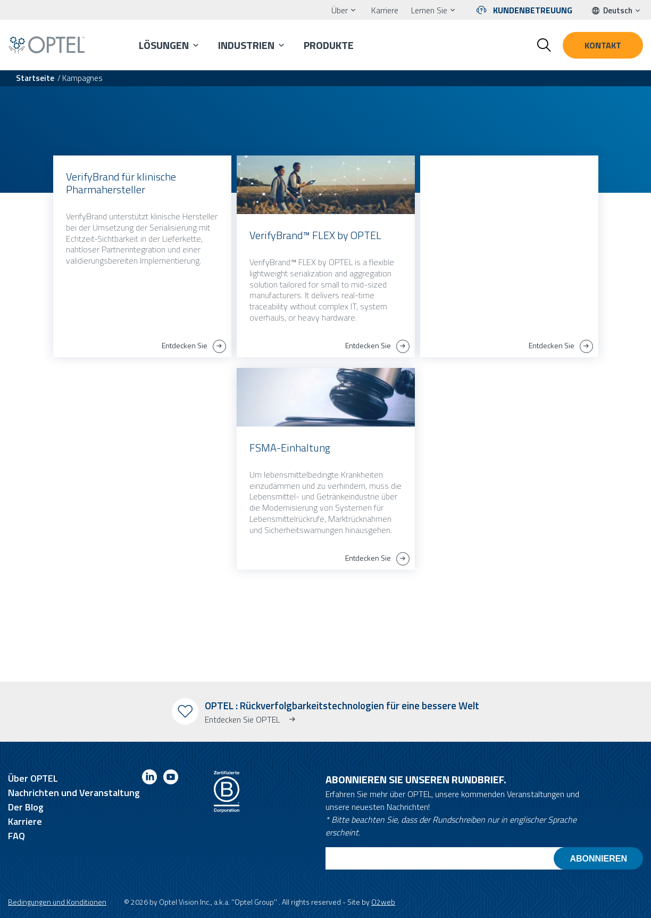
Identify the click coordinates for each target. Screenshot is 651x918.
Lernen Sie (429, 10)
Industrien (246, 45)
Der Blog (26, 807)
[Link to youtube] (170, 778)
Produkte (329, 45)
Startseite (35, 78)
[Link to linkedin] (149, 778)
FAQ (16, 836)
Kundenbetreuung (532, 10)
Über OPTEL (33, 778)
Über (339, 10)
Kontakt (603, 45)
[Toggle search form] (544, 45)
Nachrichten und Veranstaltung (74, 792)
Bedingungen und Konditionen (57, 901)
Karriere (384, 10)
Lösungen (164, 45)
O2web (383, 901)
